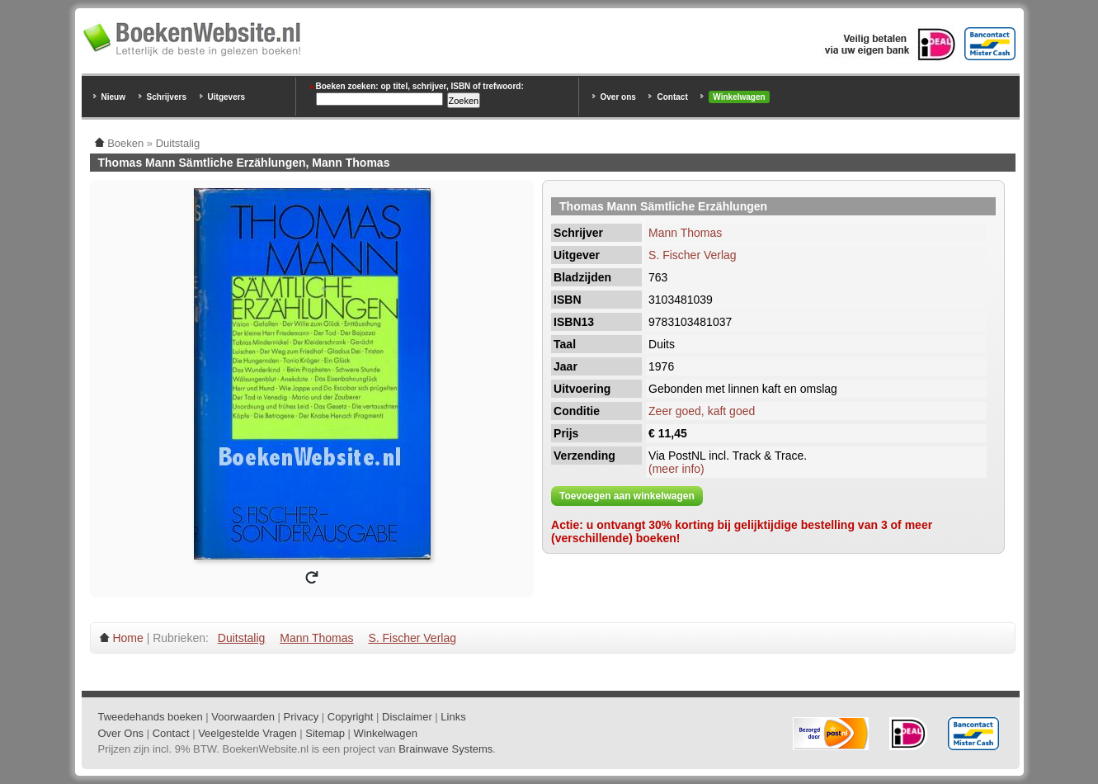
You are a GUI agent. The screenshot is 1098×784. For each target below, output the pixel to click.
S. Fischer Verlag (692, 255)
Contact (672, 97)
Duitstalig (242, 638)
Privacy (301, 717)
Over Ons (121, 733)
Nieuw (113, 97)
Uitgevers (227, 97)
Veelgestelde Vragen (247, 733)
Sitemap (325, 733)
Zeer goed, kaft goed (701, 411)
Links (453, 717)
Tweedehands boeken (150, 717)
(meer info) (676, 468)
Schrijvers (166, 97)
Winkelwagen (739, 97)
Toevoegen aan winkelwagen (627, 496)
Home (127, 638)
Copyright (351, 717)
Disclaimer (407, 717)
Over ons (618, 97)
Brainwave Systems (445, 749)
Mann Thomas (685, 232)
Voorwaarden (243, 717)
